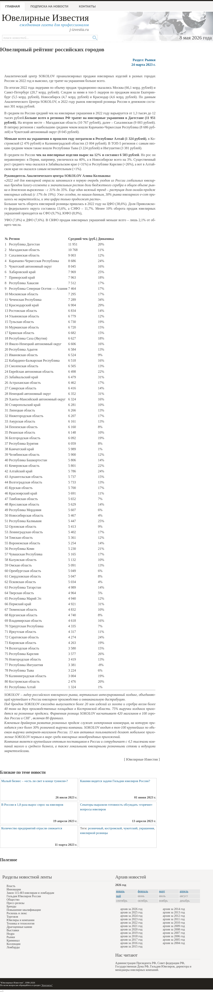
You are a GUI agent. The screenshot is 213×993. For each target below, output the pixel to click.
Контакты (87, 6)
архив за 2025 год (131, 912)
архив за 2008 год (174, 929)
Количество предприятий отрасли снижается (31, 828)
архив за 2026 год (131, 909)
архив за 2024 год (131, 915)
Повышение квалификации (24, 909)
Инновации (14, 889)
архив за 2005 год (174, 939)
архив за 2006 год (174, 936)
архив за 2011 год (174, 919)
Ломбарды (13, 947)
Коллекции (13, 944)
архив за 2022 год (131, 922)
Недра (10, 933)
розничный (95, 828)
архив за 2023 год (131, 919)
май (118, 896)
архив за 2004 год (174, 943)
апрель (184, 891)
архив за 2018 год (131, 936)
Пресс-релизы (15, 903)
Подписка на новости (49, 6)
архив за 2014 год (174, 909)
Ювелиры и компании (20, 920)
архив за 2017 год (131, 939)
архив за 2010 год (174, 922)
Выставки (13, 930)
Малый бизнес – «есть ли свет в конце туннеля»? (34, 781)
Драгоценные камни (19, 927)
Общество (13, 899)
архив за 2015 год (131, 946)
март (162, 891)
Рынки (11, 937)
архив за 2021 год (131, 926)
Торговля (12, 916)
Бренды (11, 906)
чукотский (131, 828)
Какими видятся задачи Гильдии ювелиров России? (115, 781)
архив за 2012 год (174, 915)
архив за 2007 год (174, 932)
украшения (146, 828)
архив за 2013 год (174, 912)
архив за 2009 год (174, 926)
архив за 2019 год (131, 932)
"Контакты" (47, 985)
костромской (113, 828)
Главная (12, 6)
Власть (11, 886)
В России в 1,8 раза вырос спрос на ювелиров (32, 804)
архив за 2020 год (131, 929)
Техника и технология (20, 923)
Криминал (13, 940)
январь (120, 891)
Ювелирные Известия (45, 18)
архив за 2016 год (131, 943)
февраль (143, 891)
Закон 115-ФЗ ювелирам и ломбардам (30, 892)
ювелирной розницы (94, 833)
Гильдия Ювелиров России (24, 896)
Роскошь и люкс (17, 913)
